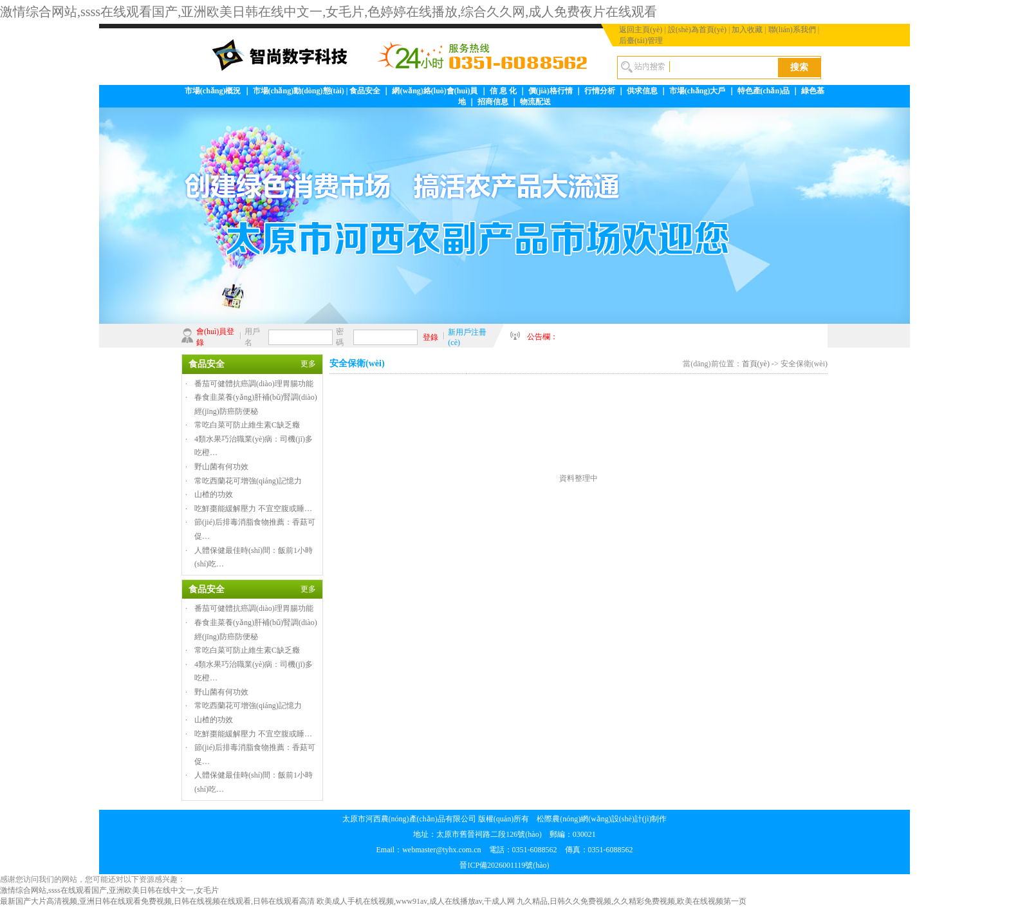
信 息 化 (503, 90)
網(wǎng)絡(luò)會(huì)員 (434, 90)
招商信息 (492, 101)
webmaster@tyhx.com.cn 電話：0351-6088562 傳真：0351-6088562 (517, 849)
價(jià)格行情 (550, 90)
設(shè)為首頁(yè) (697, 29)
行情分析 (599, 90)
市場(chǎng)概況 (213, 90)
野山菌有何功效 (221, 466)
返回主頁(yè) (640, 29)
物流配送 (535, 101)
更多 (308, 363)
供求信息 (642, 90)
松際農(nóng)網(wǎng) (574, 818)
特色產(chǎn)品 (763, 90)
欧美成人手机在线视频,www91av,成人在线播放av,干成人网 (416, 901)
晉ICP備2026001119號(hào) (504, 865)
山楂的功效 (213, 494)
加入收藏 (747, 29)
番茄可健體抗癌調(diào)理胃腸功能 (253, 383)
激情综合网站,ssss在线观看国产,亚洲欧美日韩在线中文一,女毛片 (109, 890)
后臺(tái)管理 (641, 40)
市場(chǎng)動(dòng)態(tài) (298, 90)
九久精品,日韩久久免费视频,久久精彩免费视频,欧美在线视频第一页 (631, 901)
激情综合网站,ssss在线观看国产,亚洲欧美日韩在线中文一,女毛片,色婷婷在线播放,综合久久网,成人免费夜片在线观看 (328, 12)
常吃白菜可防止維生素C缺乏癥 (247, 424)
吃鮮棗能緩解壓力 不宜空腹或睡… (253, 508)
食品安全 (364, 90)
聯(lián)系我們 (792, 29)
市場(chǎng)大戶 (697, 90)
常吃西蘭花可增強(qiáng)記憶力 (248, 480)
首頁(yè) (756, 363)
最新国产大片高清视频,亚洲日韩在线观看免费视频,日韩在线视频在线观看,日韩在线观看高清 (157, 901)
